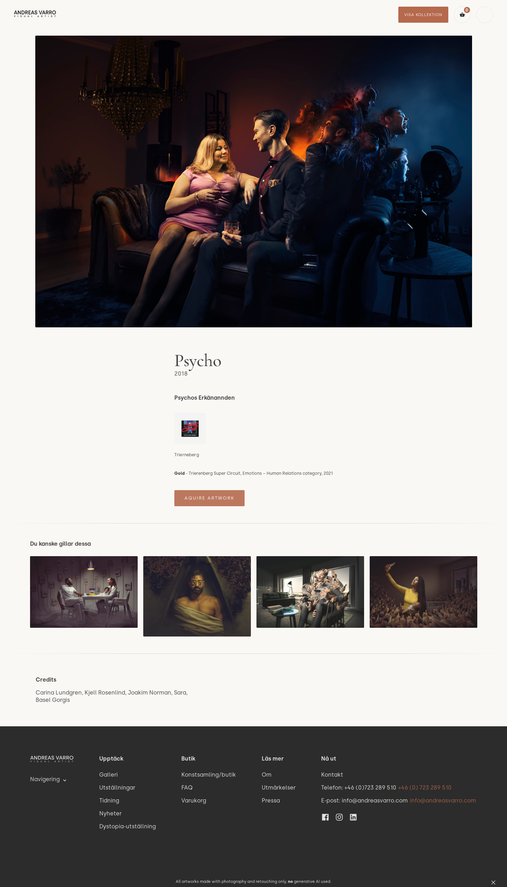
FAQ (187, 787)
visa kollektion (423, 14)
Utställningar (117, 787)
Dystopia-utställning (127, 826)
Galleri (108, 774)
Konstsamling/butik (208, 774)
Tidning (109, 800)
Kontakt (332, 774)
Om (266, 774)
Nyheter (110, 813)
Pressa (271, 800)
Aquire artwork (209, 498)
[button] (462, 14)
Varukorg (193, 800)
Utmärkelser (279, 787)
